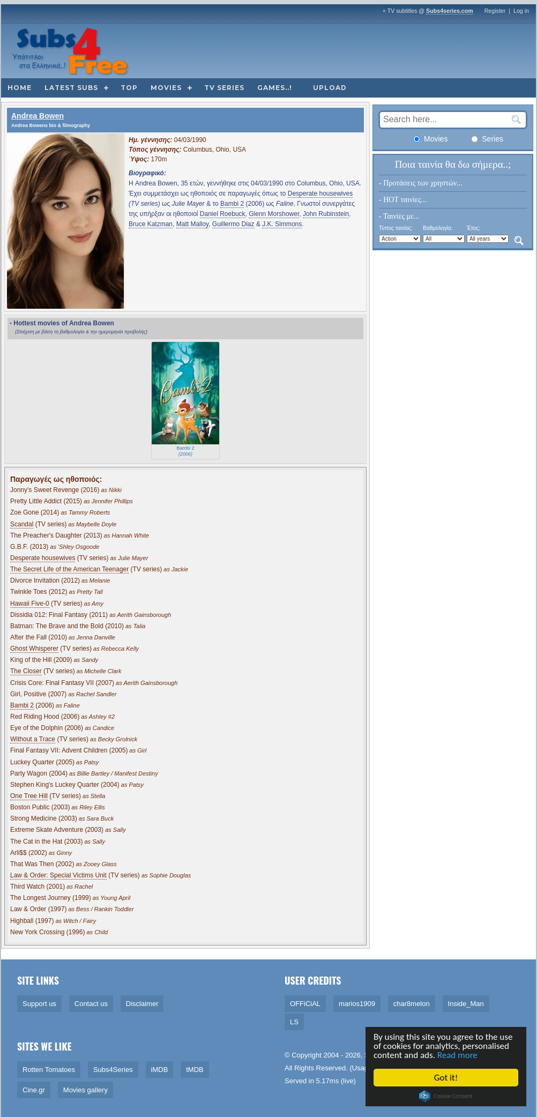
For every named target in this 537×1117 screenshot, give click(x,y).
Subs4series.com (449, 11)
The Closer (26, 671)
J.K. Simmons (282, 224)
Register (495, 11)
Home (20, 88)
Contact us (91, 1004)
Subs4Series (113, 1070)
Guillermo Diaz (233, 224)
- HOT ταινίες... (403, 200)
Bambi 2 (232, 203)
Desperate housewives (320, 193)
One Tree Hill (29, 796)
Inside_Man (466, 1004)
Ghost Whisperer (34, 648)
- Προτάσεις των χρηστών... (421, 183)
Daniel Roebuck (222, 214)
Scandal (21, 524)
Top (129, 88)
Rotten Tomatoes (49, 1070)
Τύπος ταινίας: (396, 228)
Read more (458, 1055)
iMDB (159, 1070)
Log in (521, 11)
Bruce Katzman (151, 224)
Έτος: (473, 228)
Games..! (274, 88)
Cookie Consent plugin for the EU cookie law (446, 1096)
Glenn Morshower (274, 214)
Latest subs (71, 88)
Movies (166, 88)
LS (294, 1022)
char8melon (411, 1004)
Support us (39, 1004)
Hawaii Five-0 (29, 603)
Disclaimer (142, 1004)
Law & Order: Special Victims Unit (58, 875)
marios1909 (357, 1004)
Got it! (446, 1077)
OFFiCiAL (305, 1004)
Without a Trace (32, 739)
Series (487, 139)
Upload (330, 88)
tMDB (195, 1070)
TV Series (224, 88)
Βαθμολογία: (437, 228)
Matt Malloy (192, 224)
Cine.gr (34, 1090)
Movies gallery (85, 1090)
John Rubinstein (326, 214)
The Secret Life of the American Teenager (69, 569)
